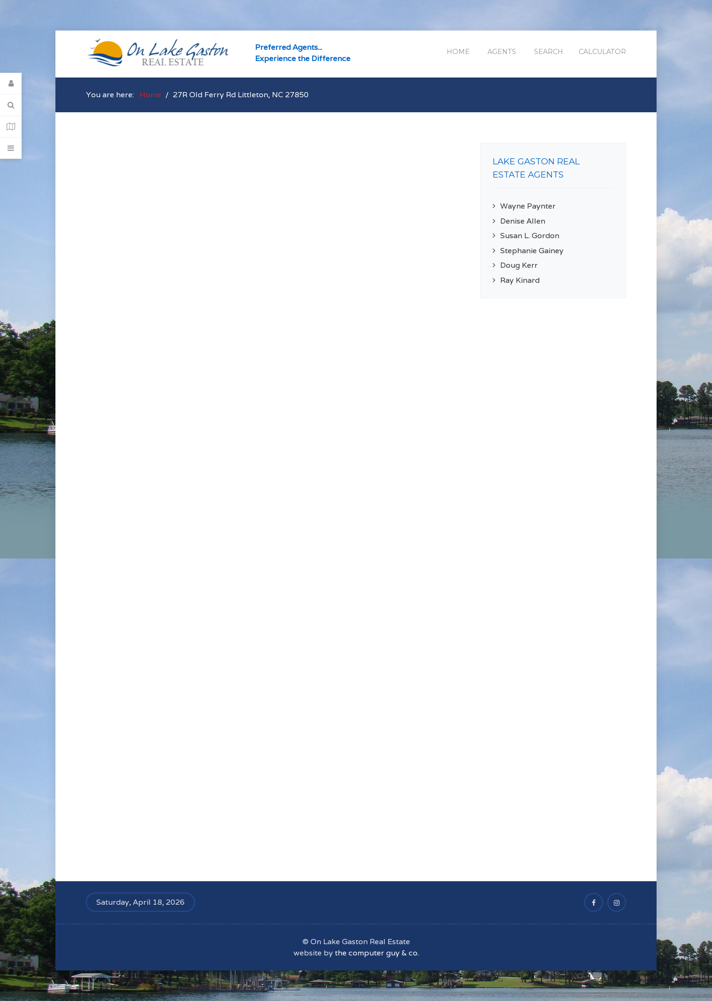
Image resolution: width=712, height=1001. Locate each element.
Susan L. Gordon (529, 236)
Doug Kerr (519, 265)
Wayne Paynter (528, 206)
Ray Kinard (520, 280)
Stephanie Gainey (532, 251)
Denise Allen (522, 221)
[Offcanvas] (11, 148)
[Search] (11, 105)
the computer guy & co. (377, 953)
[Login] (11, 83)
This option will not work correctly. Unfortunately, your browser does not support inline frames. (271, 495)
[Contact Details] (11, 127)
